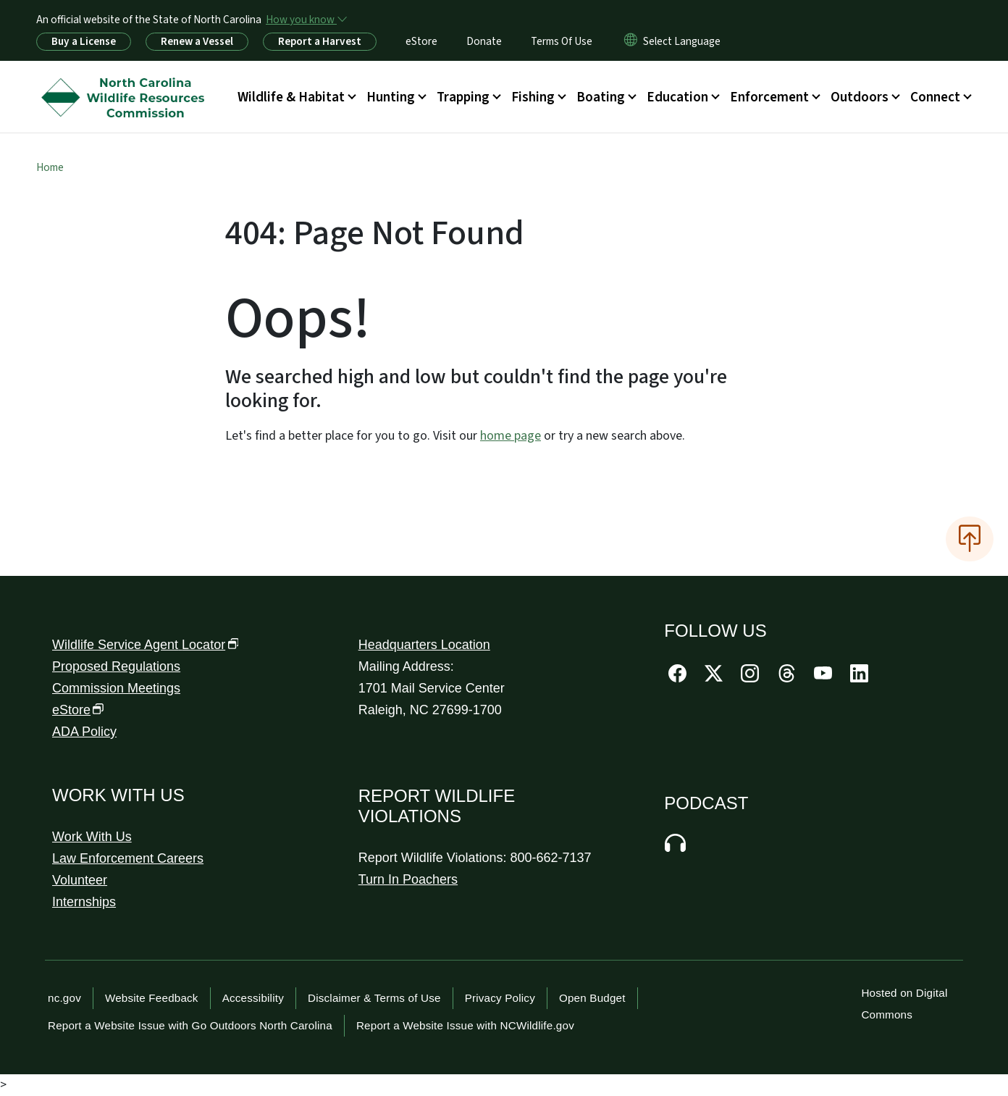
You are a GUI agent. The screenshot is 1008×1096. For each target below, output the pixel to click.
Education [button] (677, 97)
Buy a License (83, 41)
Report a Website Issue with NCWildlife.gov (465, 1025)
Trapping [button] (463, 97)
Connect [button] (935, 97)
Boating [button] (600, 97)
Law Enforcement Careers (127, 858)
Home (50, 167)
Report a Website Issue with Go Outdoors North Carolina (190, 1025)
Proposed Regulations (116, 666)
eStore (421, 41)
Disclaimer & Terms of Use (374, 998)
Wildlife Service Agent (145, 644)
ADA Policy (84, 731)
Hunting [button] (390, 97)
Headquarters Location (424, 644)
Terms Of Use (561, 41)
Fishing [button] (533, 97)
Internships (84, 902)
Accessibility (253, 998)
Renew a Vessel (197, 41)
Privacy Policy (500, 998)
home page (510, 436)
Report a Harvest (319, 41)
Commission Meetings (116, 688)
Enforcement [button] (769, 97)
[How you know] (306, 19)
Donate (484, 41)
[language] (682, 41)
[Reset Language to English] (630, 41)
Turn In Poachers (408, 879)
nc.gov (64, 998)
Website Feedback (151, 998)
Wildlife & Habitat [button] (291, 97)
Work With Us (92, 836)
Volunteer (79, 880)
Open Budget (592, 998)
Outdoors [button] (860, 97)
